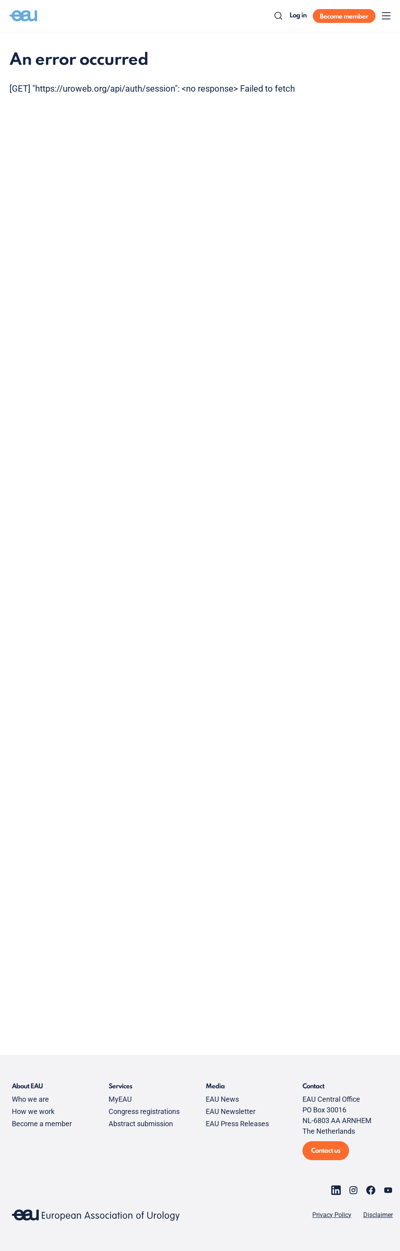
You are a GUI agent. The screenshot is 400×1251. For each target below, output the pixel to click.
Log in (297, 15)
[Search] (278, 16)
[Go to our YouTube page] (388, 1190)
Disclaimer (378, 1215)
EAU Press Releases (237, 1124)
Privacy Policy (331, 1215)
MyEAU (120, 1099)
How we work (33, 1111)
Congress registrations (144, 1111)
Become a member (42, 1124)
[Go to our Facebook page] (371, 1190)
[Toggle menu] (386, 15)
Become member (344, 16)
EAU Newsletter (230, 1111)
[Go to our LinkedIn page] (336, 1190)
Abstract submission (141, 1124)
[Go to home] (23, 15)
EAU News (222, 1099)
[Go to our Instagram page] (353, 1190)
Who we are (30, 1099)
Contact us (325, 1151)
